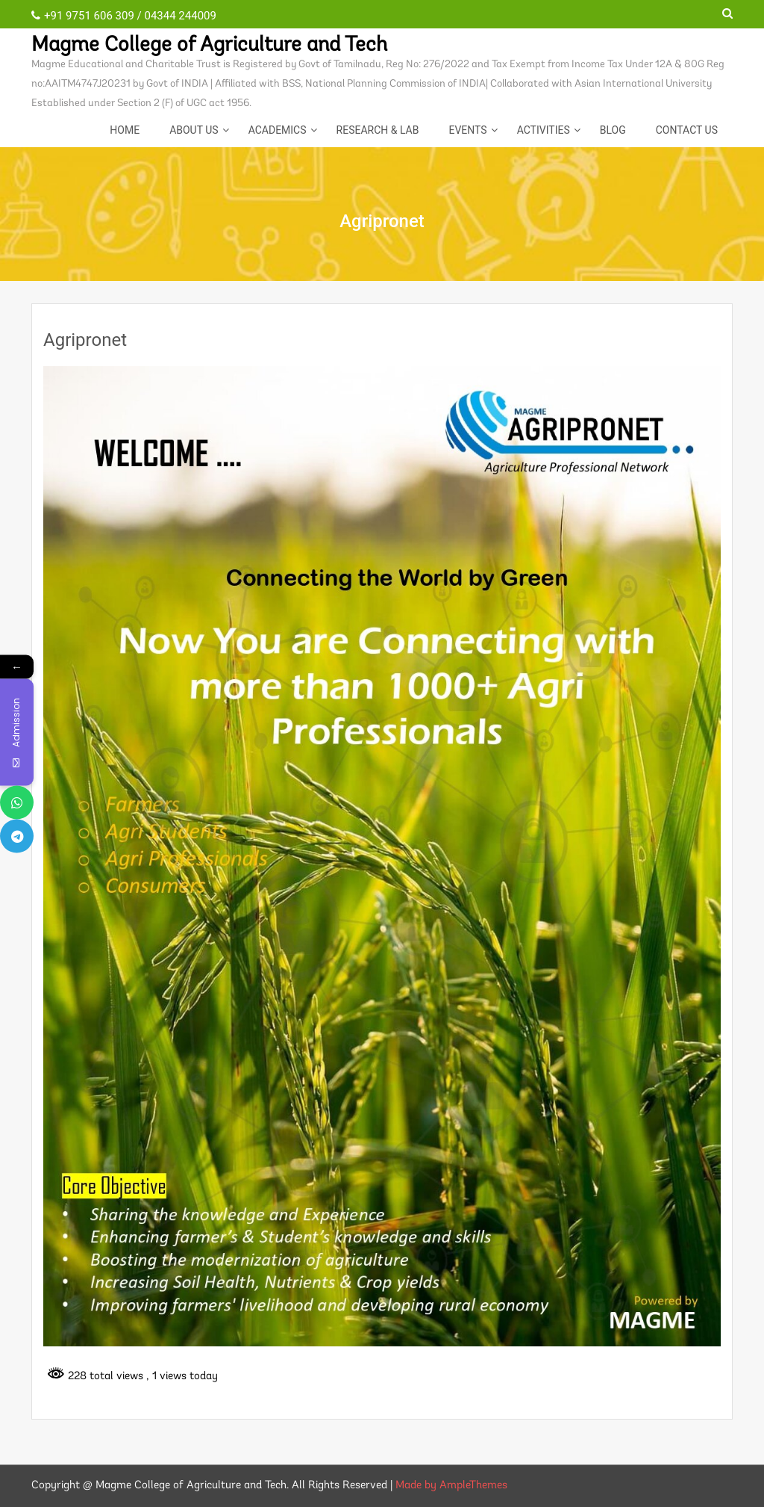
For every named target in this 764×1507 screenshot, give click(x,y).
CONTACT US (687, 130)
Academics (277, 130)
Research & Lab (377, 130)
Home (125, 130)
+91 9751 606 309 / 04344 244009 (123, 15)
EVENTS (467, 130)
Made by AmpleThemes (451, 1485)
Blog (613, 130)
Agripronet (85, 339)
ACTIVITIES (543, 130)
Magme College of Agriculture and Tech (209, 45)
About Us (194, 130)
